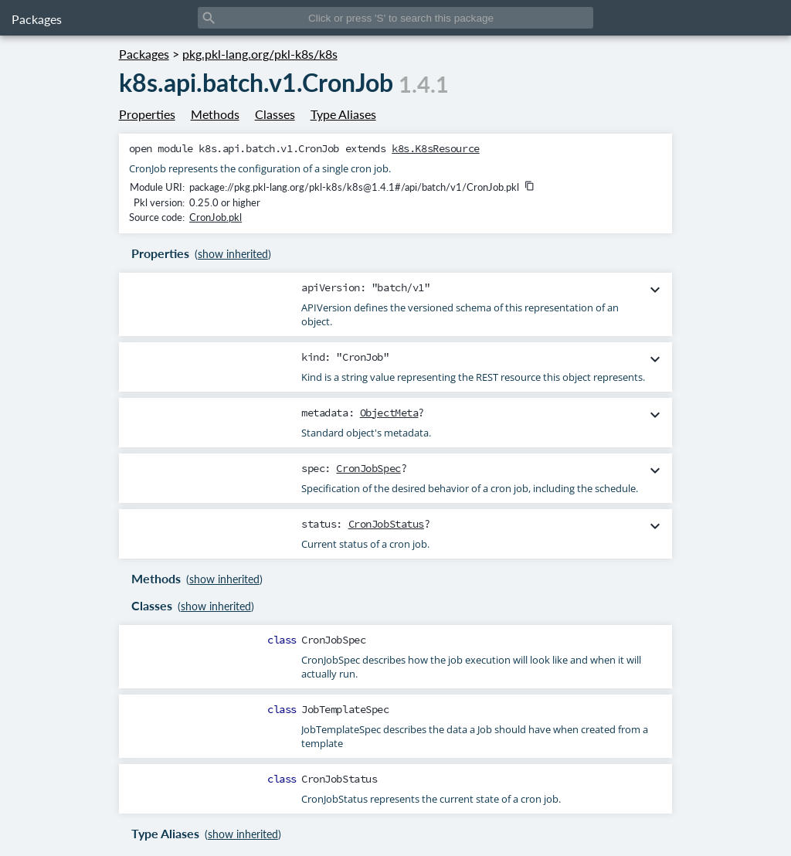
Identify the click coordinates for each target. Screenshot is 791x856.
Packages (37, 19)
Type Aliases (343, 114)
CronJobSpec (368, 468)
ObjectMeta (389, 413)
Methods (215, 114)
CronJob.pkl (215, 217)
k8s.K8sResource (436, 148)
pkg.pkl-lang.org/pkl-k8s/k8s (260, 53)
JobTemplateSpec (345, 709)
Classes (275, 114)
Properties (147, 114)
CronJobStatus (386, 524)
